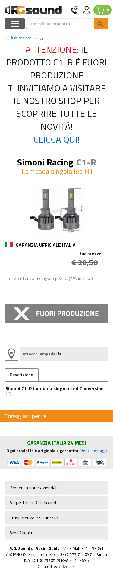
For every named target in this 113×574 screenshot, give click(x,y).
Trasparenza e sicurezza (33, 517)
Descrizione (21, 374)
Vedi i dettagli (93, 450)
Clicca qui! (56, 139)
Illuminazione (19, 38)
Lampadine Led (51, 38)
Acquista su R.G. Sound (32, 502)
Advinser (67, 566)
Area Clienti (20, 532)
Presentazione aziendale (34, 487)
